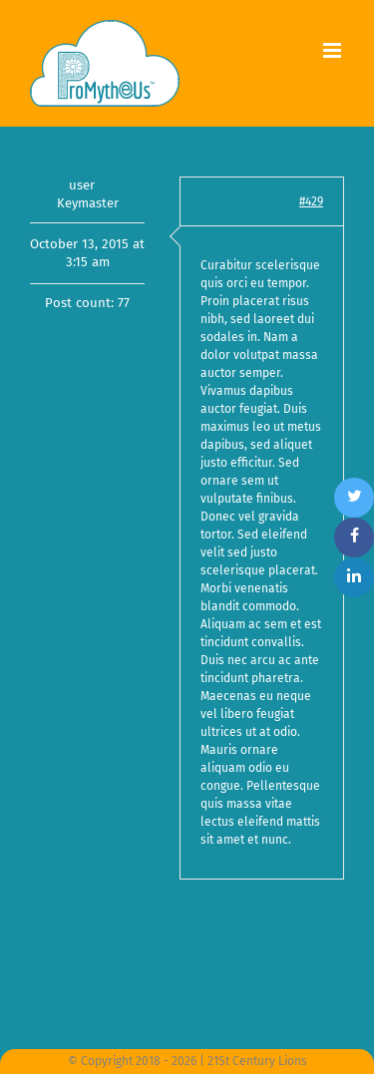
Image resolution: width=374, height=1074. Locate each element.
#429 (311, 201)
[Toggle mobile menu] (333, 50)
